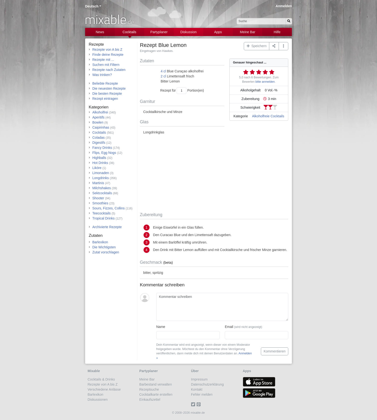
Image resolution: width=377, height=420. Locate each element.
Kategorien (98, 107)
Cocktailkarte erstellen (156, 394)
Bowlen (97, 122)
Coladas (98, 137)
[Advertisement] (214, 173)
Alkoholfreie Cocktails (268, 116)
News (100, 32)
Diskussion (188, 32)
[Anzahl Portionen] (181, 90)
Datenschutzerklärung (207, 384)
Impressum (199, 379)
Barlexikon (100, 242)
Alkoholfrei (100, 112)
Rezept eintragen (105, 98)
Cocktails (129, 32)
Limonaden (100, 173)
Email (243, 327)
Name (160, 327)
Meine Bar (247, 32)
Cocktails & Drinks (101, 379)
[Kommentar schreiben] (222, 307)
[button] (284, 46)
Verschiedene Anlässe (104, 389)
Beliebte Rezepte (105, 83)
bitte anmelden (265, 81)
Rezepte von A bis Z (107, 49)
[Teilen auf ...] (274, 46)
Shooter (98, 198)
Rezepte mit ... (103, 60)
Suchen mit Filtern (105, 65)
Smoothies (100, 203)
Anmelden (284, 6)
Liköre (96, 168)
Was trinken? (102, 75)
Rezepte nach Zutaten (109, 70)
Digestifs (98, 142)
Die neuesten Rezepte (109, 88)
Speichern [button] (257, 46)
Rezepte (96, 44)
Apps (218, 32)
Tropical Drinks (103, 218)
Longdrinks (100, 178)
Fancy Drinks (102, 148)
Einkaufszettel (149, 399)
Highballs (99, 158)
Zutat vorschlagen (105, 252)
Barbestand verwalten (155, 384)
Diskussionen (98, 399)
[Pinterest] (199, 405)
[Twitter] (194, 405)
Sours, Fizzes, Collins (108, 208)
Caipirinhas (100, 127)
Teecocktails (101, 213)
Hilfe (277, 32)
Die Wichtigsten (104, 247)
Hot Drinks (100, 163)
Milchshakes (101, 188)
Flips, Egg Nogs (104, 153)
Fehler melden (202, 394)
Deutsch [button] (91, 6)
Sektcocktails (102, 193)
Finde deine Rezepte (107, 54)
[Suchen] (288, 21)
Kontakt (196, 389)
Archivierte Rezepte (107, 227)
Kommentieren (274, 351)
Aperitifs (98, 117)
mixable (109, 19)
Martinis (98, 183)
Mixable (94, 371)
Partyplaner (159, 32)
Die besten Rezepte (107, 93)
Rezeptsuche (149, 389)
